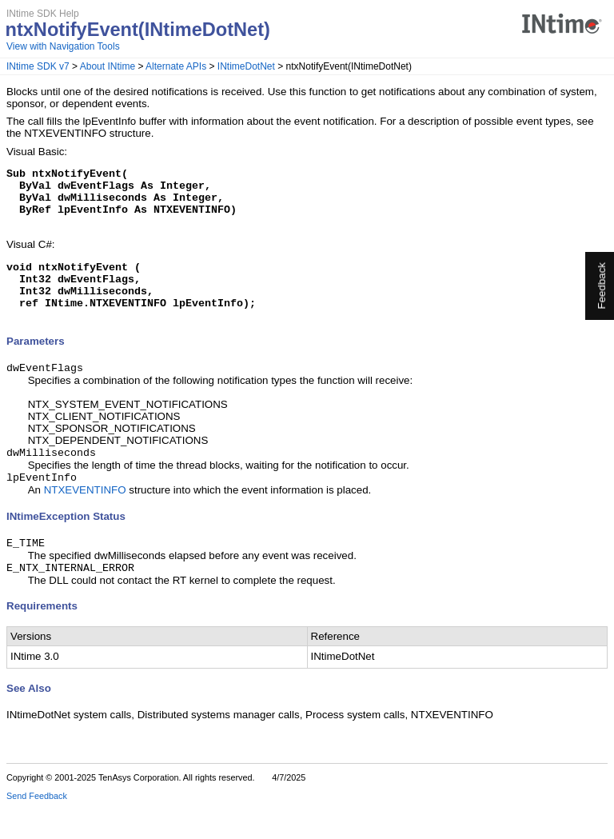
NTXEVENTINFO (85, 519)
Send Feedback (36, 828)
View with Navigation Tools (63, 46)
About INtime (107, 66)
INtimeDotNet (246, 66)
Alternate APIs (176, 66)
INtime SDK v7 (38, 66)
